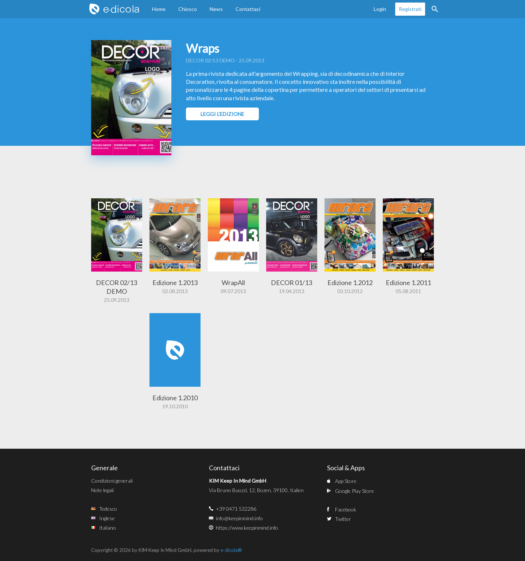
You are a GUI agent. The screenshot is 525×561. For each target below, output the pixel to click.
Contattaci (248, 9)
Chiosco (187, 9)
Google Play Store (354, 491)
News (216, 9)
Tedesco (108, 509)
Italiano (107, 528)
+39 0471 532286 (236, 509)
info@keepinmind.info (239, 518)
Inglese (107, 518)
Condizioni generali (112, 481)
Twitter (343, 519)
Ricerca (435, 9)
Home (159, 9)
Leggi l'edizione (222, 114)
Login (380, 9)
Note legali (102, 490)
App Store (346, 481)
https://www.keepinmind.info (247, 528)
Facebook (345, 509)
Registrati (410, 9)
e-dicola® (231, 550)
